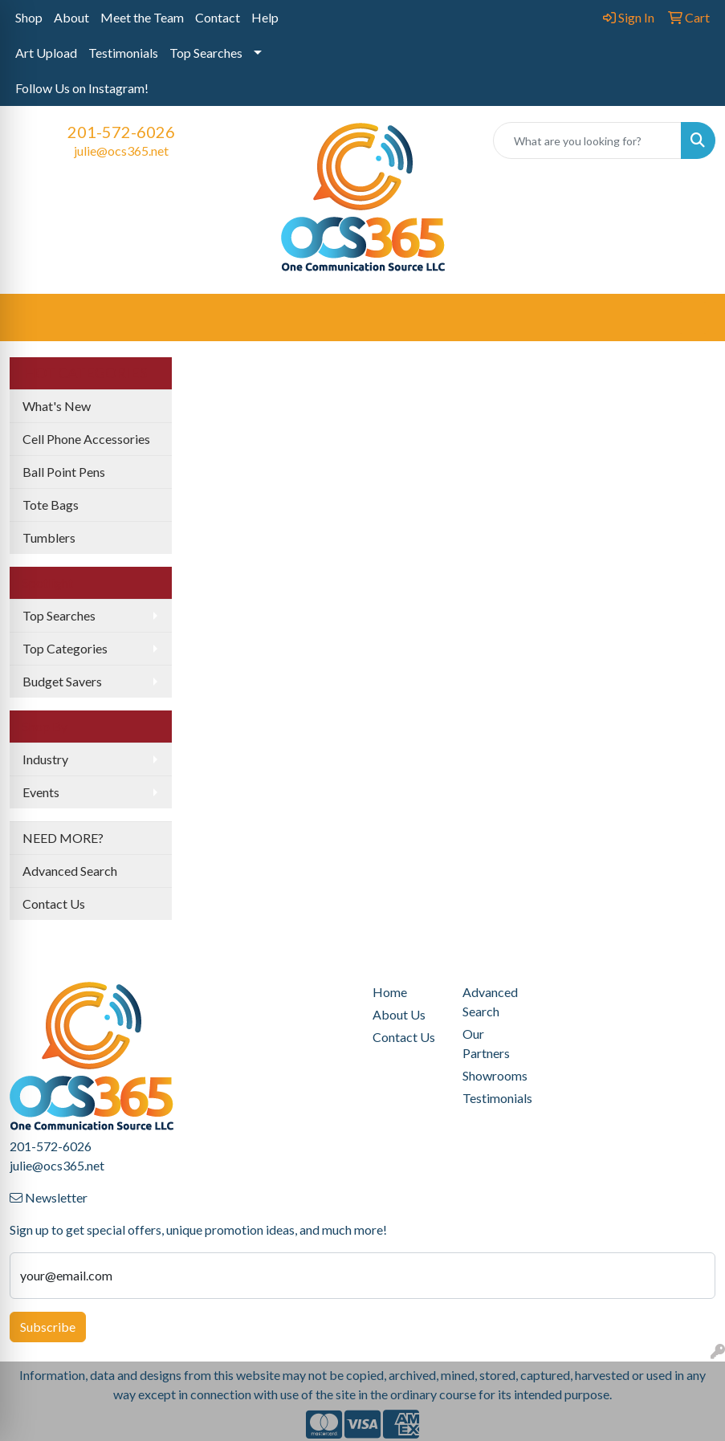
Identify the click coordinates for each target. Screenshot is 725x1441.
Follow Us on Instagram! (82, 88)
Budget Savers (62, 681)
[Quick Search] (587, 140)
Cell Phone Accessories (86, 438)
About (71, 17)
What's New (56, 405)
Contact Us (53, 903)
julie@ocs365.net (121, 150)
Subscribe (47, 1326)
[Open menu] (693, 318)
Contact (217, 17)
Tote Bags (50, 504)
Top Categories (65, 648)
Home (390, 991)
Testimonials (123, 52)
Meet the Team (142, 17)
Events (40, 792)
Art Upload (46, 52)
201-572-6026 (121, 131)
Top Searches (205, 52)
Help (265, 17)
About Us (399, 1014)
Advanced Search (69, 870)
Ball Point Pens (63, 471)
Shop (29, 17)
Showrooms (494, 1075)
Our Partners (486, 1043)
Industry (45, 759)
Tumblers (48, 537)
